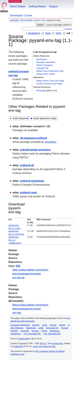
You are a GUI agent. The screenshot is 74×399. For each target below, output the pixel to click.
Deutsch (35, 325)
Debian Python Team (45, 81)
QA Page (59, 81)
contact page (23, 339)
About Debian (18, 6)
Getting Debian (37, 6)
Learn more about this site (44, 346)
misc (43, 20)
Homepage (41, 90)
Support (53, 6)
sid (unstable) (26, 20)
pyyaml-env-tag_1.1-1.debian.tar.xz (14, 240)
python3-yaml (28, 192)
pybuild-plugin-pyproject (35, 149)
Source (37, 20)
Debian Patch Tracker (45, 74)
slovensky (24, 331)
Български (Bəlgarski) (20, 325)
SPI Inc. (43, 343)
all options (68, 29)
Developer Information (45, 62)
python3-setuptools (32, 180)
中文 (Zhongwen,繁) (52, 334)
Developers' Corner (21, 15)
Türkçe (44, 331)
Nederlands (31, 328)
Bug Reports (41, 59)
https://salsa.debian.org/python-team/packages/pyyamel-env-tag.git (30, 273)
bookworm (34, 33)
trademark (18, 346)
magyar (62, 325)
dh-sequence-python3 (33, 138)
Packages (15, 20)
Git (61, 71)
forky (58, 33)
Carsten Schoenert (44, 84)
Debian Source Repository (47, 71)
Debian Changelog (44, 65)
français (53, 325)
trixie (48, 33)
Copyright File (42, 68)
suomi (44, 325)
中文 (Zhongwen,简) (32, 334)
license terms (57, 343)
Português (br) (52, 328)
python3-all (27, 165)
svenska (35, 331)
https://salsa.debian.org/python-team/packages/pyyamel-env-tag (30, 308)
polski (40, 328)
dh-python (50, 142)
